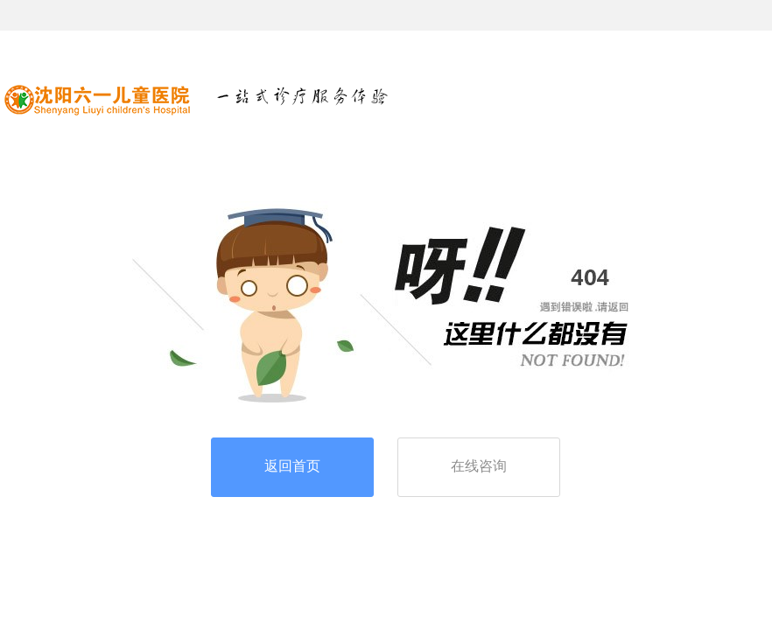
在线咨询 (479, 465)
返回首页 (292, 465)
